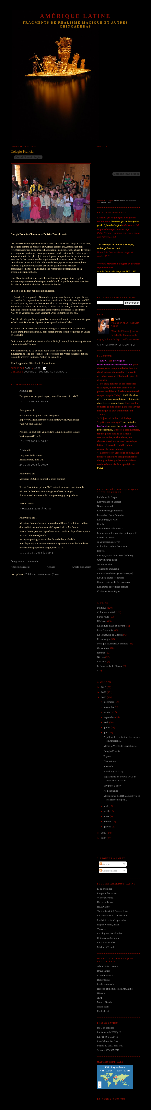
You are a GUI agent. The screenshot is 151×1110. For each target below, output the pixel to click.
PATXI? (101, 550)
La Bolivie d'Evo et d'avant (111, 625)
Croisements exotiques (108, 591)
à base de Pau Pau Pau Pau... (126, 200)
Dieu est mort (110, 761)
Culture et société (36, 372)
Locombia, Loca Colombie (111, 515)
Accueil (51, 566)
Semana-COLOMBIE (108, 1050)
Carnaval (101, 661)
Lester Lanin (106, 202)
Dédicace (102, 621)
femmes (101, 652)
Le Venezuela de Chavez (109, 666)
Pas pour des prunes (107, 893)
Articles (104, 863)
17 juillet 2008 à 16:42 (36, 552)
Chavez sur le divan (107, 559)
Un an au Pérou (105, 902)
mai (106, 806)
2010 (104, 687)
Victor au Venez (105, 897)
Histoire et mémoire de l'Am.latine (115, 988)
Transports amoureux (108, 568)
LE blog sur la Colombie (109, 933)
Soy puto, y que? (112, 785)
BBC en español (105, 1027)
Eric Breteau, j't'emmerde (110, 510)
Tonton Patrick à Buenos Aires (112, 911)
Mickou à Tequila (106, 946)
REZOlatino (103, 906)
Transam (101, 929)
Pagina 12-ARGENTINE (110, 1045)
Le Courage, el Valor (107, 519)
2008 (104, 697)
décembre (109, 701)
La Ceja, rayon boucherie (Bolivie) (115, 555)
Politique (101, 607)
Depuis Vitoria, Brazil (108, 924)
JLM (99, 997)
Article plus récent (20, 566)
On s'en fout (103, 648)
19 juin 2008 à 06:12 (33, 441)
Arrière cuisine (104, 564)
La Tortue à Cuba (106, 942)
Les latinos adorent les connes (112, 586)
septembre (109, 717)
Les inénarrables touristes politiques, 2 (116, 532)
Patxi (22, 449)
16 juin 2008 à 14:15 (33, 401)
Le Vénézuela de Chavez (109, 634)
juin (106, 732)
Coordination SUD (106, 975)
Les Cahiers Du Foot (107, 1041)
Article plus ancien (81, 566)
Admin (23, 390)
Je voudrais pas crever (108, 541)
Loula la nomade (105, 984)
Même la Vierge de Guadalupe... (119, 745)
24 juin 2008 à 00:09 (33, 464)
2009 (104, 692)
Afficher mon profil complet (116, 345)
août (106, 722)
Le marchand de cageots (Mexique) (115, 573)
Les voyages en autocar (109, 501)
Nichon (101, 656)
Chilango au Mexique (108, 937)
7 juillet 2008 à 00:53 (35, 508)
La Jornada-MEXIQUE (109, 1032)
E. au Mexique (104, 888)
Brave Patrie (103, 970)
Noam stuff (103, 1006)
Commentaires (108, 870)
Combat (101, 523)
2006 (104, 837)
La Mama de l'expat (107, 497)
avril (107, 811)
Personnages (103, 639)
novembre (109, 706)
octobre (108, 712)
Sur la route (58, 372)
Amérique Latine (75, 16)
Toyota (106, 756)
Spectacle (108, 766)
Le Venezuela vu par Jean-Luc (112, 915)
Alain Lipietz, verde (107, 966)
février (108, 821)
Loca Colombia (105, 630)
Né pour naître (110, 790)
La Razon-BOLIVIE (107, 1036)
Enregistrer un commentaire (25, 561)
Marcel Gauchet (105, 1002)
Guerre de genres (106, 537)
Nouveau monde (105, 506)
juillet (107, 727)
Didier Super (103, 979)
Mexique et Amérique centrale (112, 643)
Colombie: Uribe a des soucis (112, 546)
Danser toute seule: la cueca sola (113, 582)
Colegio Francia (111, 751)
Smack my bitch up (113, 771)
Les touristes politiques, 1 (110, 528)
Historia (101, 993)
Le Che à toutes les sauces (110, 577)
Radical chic (103, 1011)
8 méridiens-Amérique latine (111, 920)
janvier (108, 826)
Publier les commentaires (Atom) (42, 574)
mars (107, 816)
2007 (104, 832)
